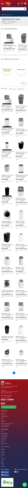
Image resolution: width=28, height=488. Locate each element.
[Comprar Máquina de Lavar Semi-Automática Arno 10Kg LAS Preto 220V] (7, 330)
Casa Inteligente (4, 433)
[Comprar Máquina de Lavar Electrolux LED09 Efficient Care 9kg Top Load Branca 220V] (21, 214)
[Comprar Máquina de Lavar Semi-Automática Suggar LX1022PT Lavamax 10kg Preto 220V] (21, 145)
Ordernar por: (12, 89)
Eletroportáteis (4, 436)
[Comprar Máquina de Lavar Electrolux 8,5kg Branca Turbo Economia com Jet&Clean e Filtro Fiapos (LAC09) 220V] (21, 237)
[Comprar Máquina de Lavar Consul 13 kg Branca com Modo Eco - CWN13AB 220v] (21, 307)
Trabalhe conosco (4, 416)
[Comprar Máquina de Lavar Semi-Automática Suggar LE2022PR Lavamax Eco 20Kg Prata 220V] (21, 99)
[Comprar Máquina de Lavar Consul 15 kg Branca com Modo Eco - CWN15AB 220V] (7, 307)
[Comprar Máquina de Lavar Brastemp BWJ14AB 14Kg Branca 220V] (9, 38)
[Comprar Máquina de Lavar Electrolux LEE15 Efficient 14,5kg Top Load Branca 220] (21, 260)
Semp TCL (3, 459)
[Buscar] (24, 8)
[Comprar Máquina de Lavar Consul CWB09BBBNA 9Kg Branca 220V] (21, 353)
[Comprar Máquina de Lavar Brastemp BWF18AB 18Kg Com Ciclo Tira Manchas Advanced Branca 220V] (21, 191)
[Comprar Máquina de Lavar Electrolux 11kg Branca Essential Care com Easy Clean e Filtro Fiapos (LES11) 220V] (21, 330)
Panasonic (3, 466)
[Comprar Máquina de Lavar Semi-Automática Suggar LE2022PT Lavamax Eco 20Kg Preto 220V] (7, 237)
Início (4, 21)
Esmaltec (3, 458)
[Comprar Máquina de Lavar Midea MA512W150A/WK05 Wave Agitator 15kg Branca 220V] (21, 168)
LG (1, 456)
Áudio (2, 431)
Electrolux (3, 454)
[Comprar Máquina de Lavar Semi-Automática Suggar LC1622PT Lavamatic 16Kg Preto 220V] (7, 191)
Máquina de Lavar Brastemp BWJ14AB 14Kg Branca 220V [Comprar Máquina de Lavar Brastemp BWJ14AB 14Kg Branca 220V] (9, 45)
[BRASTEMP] (21, 69)
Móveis (2, 441)
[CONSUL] (7, 69)
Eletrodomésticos (12, 21)
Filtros (23, 83)
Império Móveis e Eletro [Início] (8, 3)
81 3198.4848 (8, 383)
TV (1, 444)
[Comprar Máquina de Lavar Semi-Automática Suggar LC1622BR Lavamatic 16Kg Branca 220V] (7, 145)
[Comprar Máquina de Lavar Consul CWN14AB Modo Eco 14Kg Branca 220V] (21, 122)
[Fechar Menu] (2, 3)
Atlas (2, 461)
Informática (3, 439)
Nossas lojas (3, 414)
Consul (2, 453)
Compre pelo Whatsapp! (9, 407)
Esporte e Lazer (4, 438)
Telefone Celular (4, 443)
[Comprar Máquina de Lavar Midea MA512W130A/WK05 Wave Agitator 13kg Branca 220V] (7, 122)
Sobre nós (3, 413)
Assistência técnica (5, 426)
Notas (2, 418)
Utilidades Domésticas (5, 446)
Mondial (2, 463)
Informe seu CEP (7, 15)
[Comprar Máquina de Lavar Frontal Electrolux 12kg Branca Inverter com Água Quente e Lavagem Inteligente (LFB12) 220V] (7, 353)
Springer (2, 464)
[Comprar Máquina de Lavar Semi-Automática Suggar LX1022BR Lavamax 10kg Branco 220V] (7, 168)
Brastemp (3, 451)
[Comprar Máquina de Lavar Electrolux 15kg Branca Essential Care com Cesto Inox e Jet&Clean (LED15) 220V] (7, 260)
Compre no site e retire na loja (7, 423)
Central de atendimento (5, 424)
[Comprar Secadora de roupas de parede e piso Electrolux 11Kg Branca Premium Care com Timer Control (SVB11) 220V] (7, 284)
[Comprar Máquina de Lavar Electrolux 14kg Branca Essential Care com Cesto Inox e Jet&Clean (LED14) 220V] (21, 284)
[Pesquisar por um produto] (12, 8)
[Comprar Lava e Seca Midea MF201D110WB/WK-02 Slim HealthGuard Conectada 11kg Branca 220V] (7, 214)
